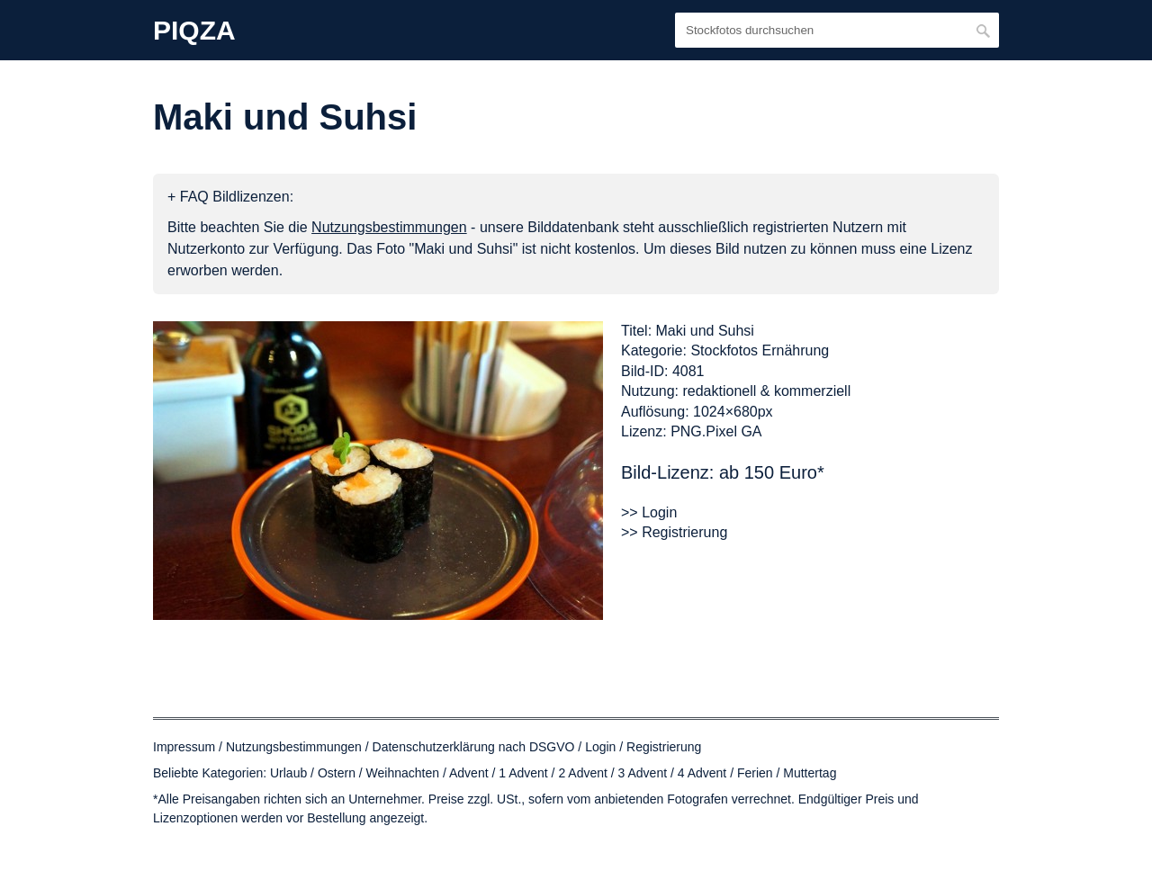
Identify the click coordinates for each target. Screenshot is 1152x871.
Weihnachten (402, 773)
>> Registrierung (674, 532)
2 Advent (583, 773)
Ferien (755, 773)
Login (600, 747)
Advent (469, 773)
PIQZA (194, 30)
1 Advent (523, 773)
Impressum (184, 747)
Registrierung (663, 747)
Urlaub (288, 773)
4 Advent (702, 773)
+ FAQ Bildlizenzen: (230, 196)
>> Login (649, 512)
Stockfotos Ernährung (759, 350)
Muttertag (809, 773)
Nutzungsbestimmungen (294, 747)
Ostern (337, 773)
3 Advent (643, 773)
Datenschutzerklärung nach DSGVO (474, 747)
